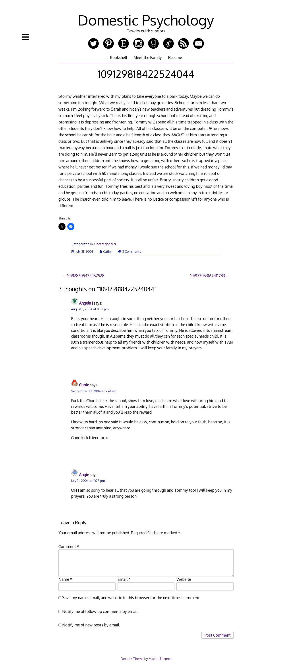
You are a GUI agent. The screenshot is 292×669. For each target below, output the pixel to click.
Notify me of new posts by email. (91, 624)
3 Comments (129, 251)
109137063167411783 (207, 275)
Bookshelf (118, 57)
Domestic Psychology (146, 20)
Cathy (106, 251)
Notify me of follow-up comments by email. (100, 611)
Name (65, 579)
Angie (84, 474)
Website (183, 579)
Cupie (84, 384)
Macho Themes (160, 659)
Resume (175, 57)
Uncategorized (105, 244)
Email (124, 579)
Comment (68, 546)
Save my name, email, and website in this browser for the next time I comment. (131, 597)
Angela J (86, 303)
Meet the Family (147, 57)
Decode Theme (132, 659)
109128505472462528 (85, 275)
